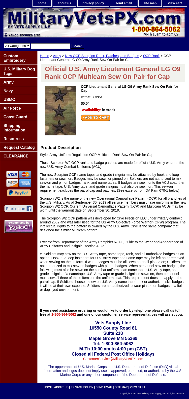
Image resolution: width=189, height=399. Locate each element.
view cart (175, 3)
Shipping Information (14, 127)
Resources (13, 139)
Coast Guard (15, 117)
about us (64, 3)
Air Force (12, 108)
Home (44, 56)
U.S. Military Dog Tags (19, 71)
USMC (9, 99)
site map (150, 3)
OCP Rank (151, 56)
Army (57, 56)
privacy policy (93, 3)
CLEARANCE (15, 156)
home (42, 3)
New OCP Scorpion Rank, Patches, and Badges (102, 56)
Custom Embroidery (14, 58)
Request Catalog (19, 147)
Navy (8, 91)
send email (123, 3)
